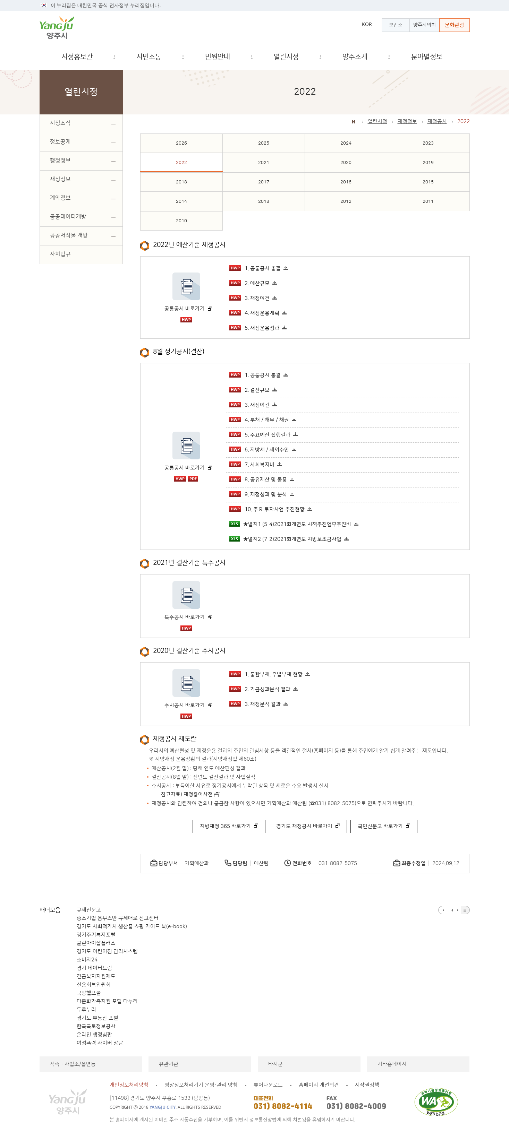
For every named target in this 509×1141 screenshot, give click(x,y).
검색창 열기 (458, 57)
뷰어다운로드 (268, 1085)
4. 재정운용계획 (254, 313)
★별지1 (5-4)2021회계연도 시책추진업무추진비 (290, 524)
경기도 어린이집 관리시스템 (107, 951)
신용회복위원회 (94, 985)
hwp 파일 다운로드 (186, 319)
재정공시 (437, 121)
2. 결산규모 (249, 390)
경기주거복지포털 (96, 935)
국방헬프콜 (89, 993)
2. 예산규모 (249, 283)
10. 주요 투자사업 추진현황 (267, 509)
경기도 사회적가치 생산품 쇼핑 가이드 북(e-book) (132, 927)
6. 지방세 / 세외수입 (259, 450)
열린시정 (377, 121)
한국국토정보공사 (96, 1026)
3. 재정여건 (249, 298)
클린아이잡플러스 (96, 943)
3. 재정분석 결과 (255, 704)
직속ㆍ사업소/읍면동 (73, 1064)
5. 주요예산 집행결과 (259, 435)
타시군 (275, 1064)
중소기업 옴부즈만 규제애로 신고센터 (118, 918)
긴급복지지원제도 (96, 976)
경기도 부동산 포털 (97, 1018)
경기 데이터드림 (94, 968)
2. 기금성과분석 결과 (259, 689)
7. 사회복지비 (251, 464)
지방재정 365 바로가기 (225, 826)
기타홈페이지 (392, 1064)
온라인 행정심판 (94, 1035)
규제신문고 (89, 910)
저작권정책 (367, 1085)
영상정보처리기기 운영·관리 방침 (201, 1085)
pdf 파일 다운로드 (193, 479)
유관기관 (168, 1064)
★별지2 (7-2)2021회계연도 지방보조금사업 (285, 539)
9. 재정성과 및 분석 (258, 494)
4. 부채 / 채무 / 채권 (259, 420)
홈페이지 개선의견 (319, 1085)
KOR (367, 24)
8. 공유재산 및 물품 (258, 479)
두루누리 (86, 1010)
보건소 (395, 25)
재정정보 (407, 121)
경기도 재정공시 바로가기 (304, 826)
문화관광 (454, 25)
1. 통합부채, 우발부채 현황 (266, 674)
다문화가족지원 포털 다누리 (107, 1001)
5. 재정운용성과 (254, 328)
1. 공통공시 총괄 (255, 268)
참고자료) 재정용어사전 (187, 794)
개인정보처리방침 (129, 1085)
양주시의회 (424, 25)
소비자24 (87, 960)
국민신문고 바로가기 (380, 826)
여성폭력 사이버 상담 (100, 1043)
